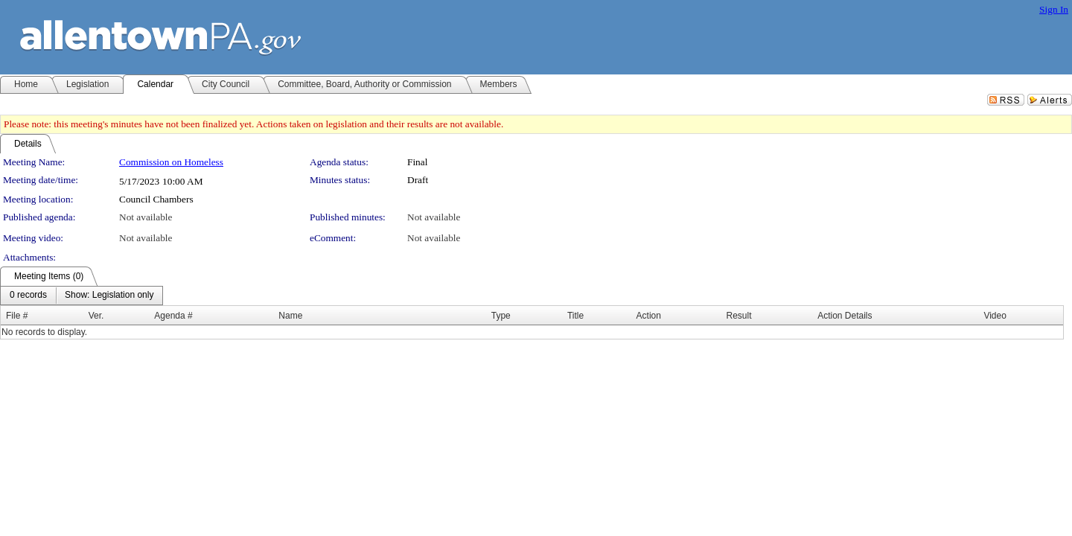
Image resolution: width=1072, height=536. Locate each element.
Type (501, 315)
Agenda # (173, 315)
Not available (145, 217)
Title (575, 315)
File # (17, 315)
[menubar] (81, 295)
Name (290, 315)
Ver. (96, 315)
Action (648, 315)
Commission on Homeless (171, 162)
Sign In (1053, 9)
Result (739, 315)
